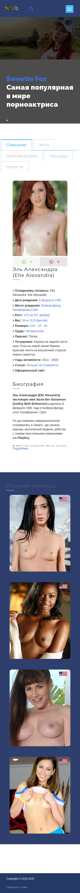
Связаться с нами (16, 887)
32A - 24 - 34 (38, 325)
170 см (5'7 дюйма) (36, 315)
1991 (58, 300)
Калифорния (21, 309)
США (34, 309)
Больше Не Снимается (42, 365)
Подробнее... (22, 448)
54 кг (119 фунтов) (35, 320)
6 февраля (46, 300)
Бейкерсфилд (50, 305)
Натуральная (34, 331)
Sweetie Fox (26, 79)
